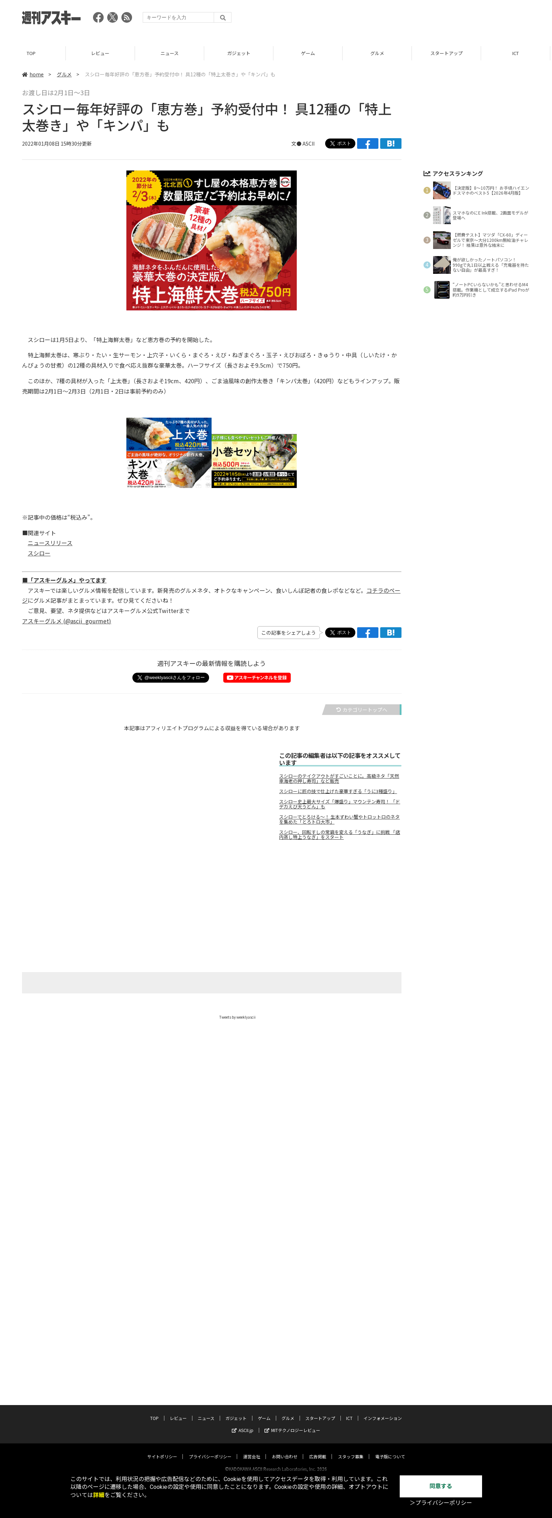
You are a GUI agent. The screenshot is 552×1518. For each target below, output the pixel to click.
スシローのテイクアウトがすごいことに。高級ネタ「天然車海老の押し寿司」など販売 (339, 779)
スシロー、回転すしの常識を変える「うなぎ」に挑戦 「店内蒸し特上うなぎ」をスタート (339, 835)
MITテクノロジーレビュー (292, 1423)
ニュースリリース (50, 542)
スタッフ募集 (351, 1450)
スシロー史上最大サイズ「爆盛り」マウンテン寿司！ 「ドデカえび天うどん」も (339, 804)
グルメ (381, 53)
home (33, 74)
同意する (441, 1486)
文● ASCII (303, 143)
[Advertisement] (401, 20)
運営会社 (251, 1450)
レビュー (103, 53)
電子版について (390, 1450)
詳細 (98, 1495)
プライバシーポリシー (210, 1450)
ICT (349, 1411)
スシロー (39, 553)
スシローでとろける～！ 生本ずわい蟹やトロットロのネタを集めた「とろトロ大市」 (339, 819)
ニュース (173, 53)
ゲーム (311, 53)
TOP (34, 53)
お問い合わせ (284, 1450)
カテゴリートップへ (361, 709)
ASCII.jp (242, 1423)
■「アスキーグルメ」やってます (64, 580)
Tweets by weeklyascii (237, 1017)
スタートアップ (450, 53)
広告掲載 (317, 1450)
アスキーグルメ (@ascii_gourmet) (66, 621)
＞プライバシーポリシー (441, 1503)
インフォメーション (383, 1411)
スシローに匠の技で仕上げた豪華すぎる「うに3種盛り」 (338, 791)
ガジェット (242, 53)
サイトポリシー (162, 1450)
